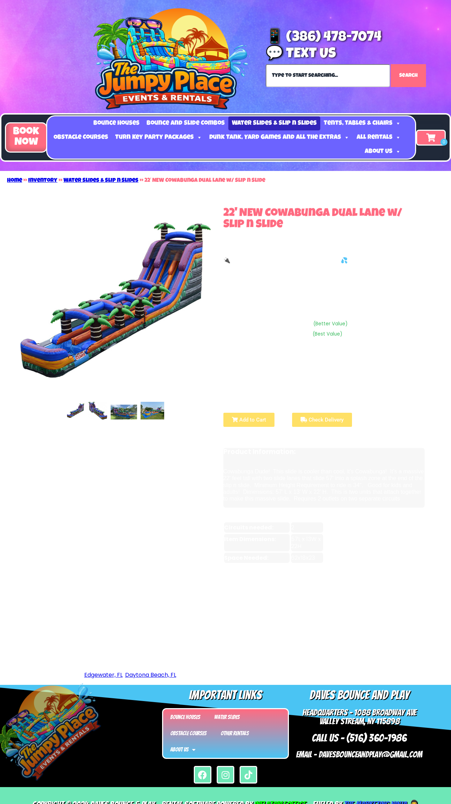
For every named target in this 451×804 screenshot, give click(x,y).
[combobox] (328, 75)
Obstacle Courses (81, 137)
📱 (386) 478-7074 (324, 38)
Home (14, 181)
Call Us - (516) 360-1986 (359, 737)
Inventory (42, 181)
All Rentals (379, 137)
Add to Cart (249, 420)
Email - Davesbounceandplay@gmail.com (359, 754)
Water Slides (227, 717)
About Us (383, 152)
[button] (26, 137)
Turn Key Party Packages (158, 137)
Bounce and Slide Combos (186, 123)
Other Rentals (235, 733)
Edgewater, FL (103, 675)
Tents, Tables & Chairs (362, 123)
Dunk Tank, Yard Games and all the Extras (279, 137)
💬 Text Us (301, 55)
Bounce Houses (116, 123)
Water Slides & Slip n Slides (274, 123)
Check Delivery (322, 420)
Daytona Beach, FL (150, 675)
